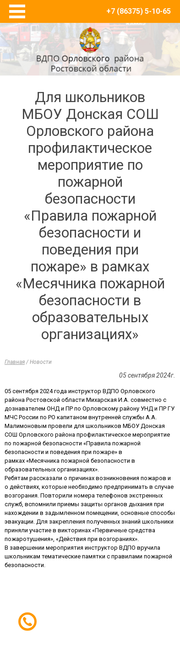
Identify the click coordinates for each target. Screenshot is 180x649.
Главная (15, 362)
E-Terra (120, 607)
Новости (41, 362)
